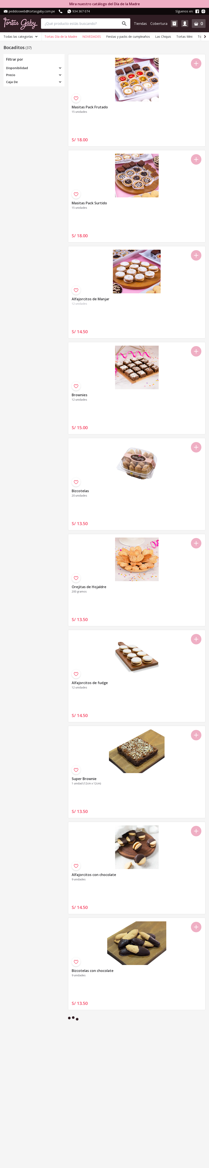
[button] (174, 23)
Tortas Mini (184, 36)
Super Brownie (84, 778)
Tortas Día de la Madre (60, 36)
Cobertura (158, 23)
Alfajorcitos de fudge (90, 682)
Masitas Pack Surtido (89, 203)
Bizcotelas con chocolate (93, 970)
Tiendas (140, 23)
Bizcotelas (80, 490)
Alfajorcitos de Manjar (90, 299)
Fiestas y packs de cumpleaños (128, 36)
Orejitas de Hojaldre (89, 586)
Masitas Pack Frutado (90, 107)
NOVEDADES (91, 36)
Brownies (79, 395)
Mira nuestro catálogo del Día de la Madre (104, 4)
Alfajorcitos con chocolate (94, 874)
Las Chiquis (163, 36)
